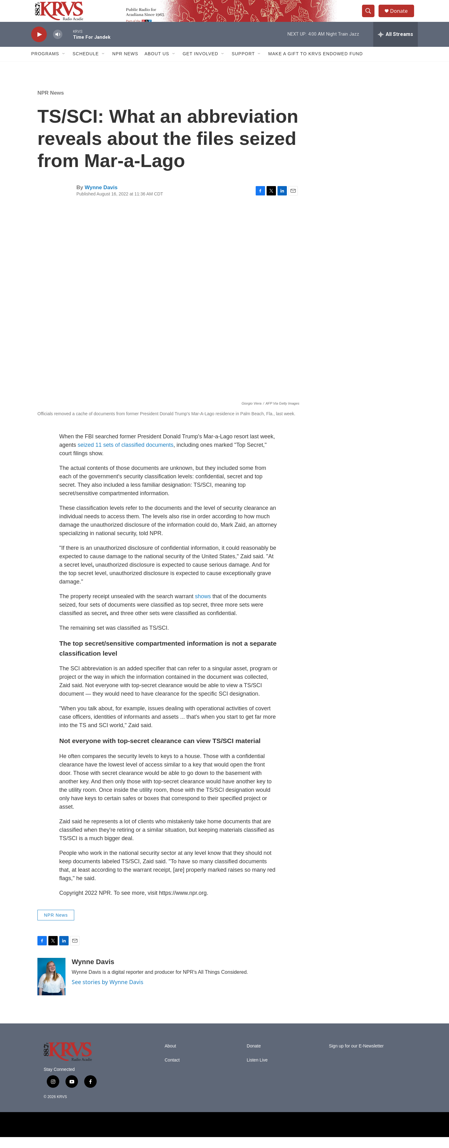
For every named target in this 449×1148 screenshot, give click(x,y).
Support (243, 64)
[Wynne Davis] (51, 987)
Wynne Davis (101, 198)
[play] (39, 45)
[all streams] (395, 45)
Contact (172, 1071)
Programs (45, 64)
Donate (402, 16)
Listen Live (257, 1071)
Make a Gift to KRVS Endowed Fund (315, 64)
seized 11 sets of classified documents (125, 456)
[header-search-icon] (370, 16)
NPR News (125, 64)
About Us (156, 64)
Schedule (86, 64)
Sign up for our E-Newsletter (356, 1057)
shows (203, 607)
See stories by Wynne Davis (107, 993)
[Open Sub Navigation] (63, 64)
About (170, 1057)
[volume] (57, 45)
